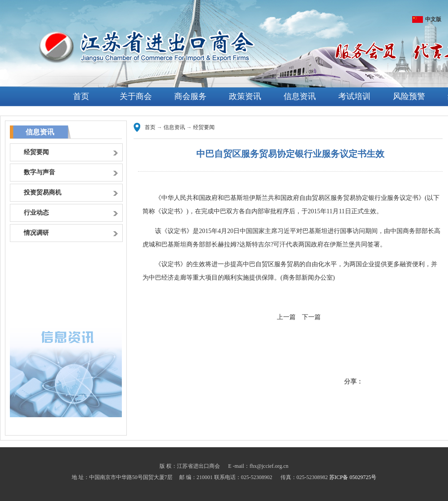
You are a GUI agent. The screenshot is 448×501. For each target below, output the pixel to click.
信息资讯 (300, 96)
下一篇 (311, 317)
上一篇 (286, 317)
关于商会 (136, 96)
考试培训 (354, 96)
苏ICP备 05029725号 (353, 477)
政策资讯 (245, 96)
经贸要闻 (204, 127)
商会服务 (190, 96)
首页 (81, 96)
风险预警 (409, 96)
